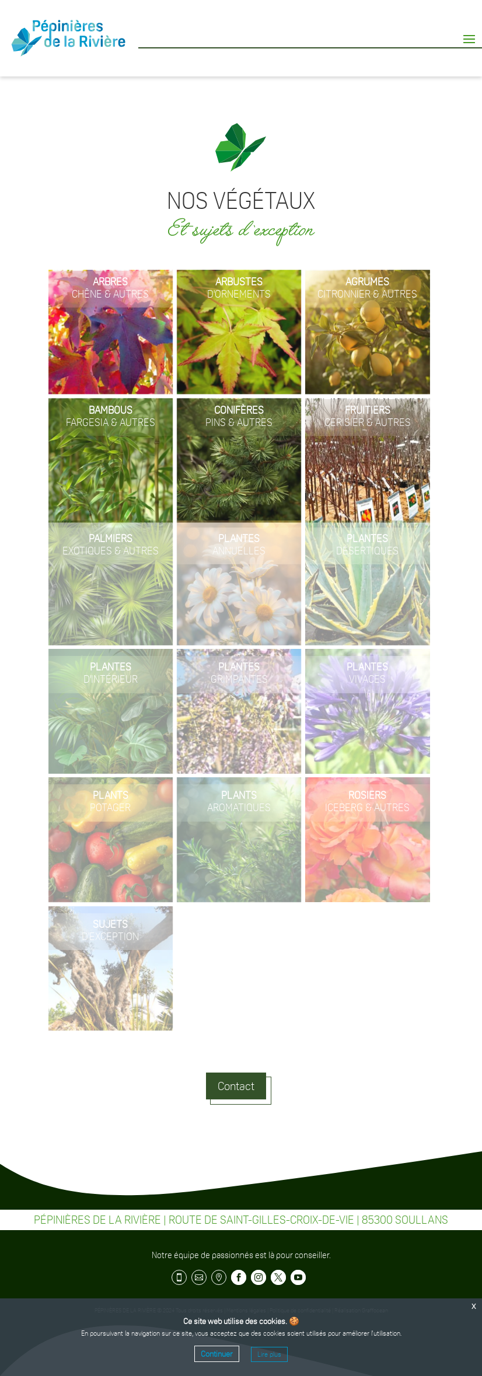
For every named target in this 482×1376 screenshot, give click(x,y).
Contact (236, 1086)
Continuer (217, 1353)
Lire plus (269, 1354)
